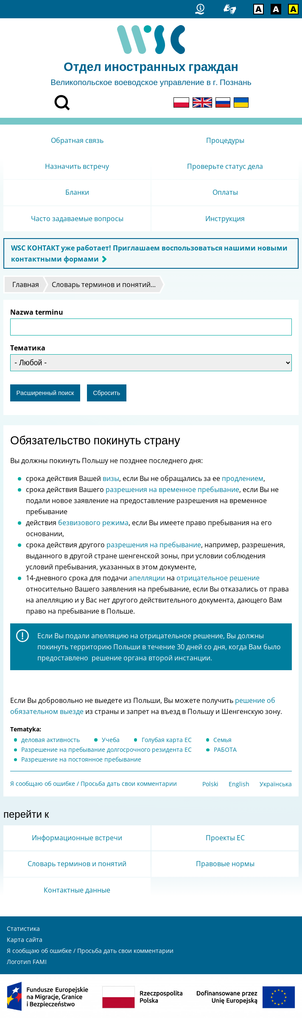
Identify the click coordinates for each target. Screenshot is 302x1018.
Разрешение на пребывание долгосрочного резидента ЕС (106, 749)
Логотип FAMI (27, 962)
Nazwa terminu (36, 312)
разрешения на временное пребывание (172, 489)
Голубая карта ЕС (167, 740)
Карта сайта (24, 940)
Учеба (111, 740)
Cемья (222, 740)
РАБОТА (225, 749)
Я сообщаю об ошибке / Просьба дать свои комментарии (93, 783)
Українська (276, 784)
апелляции (146, 578)
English (239, 784)
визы (111, 478)
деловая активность (50, 740)
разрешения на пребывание (153, 544)
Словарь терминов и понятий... (104, 284)
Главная (25, 284)
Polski (210, 784)
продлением (242, 478)
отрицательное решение (218, 578)
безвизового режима (93, 522)
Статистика (23, 928)
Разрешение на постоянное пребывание (81, 759)
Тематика (27, 348)
